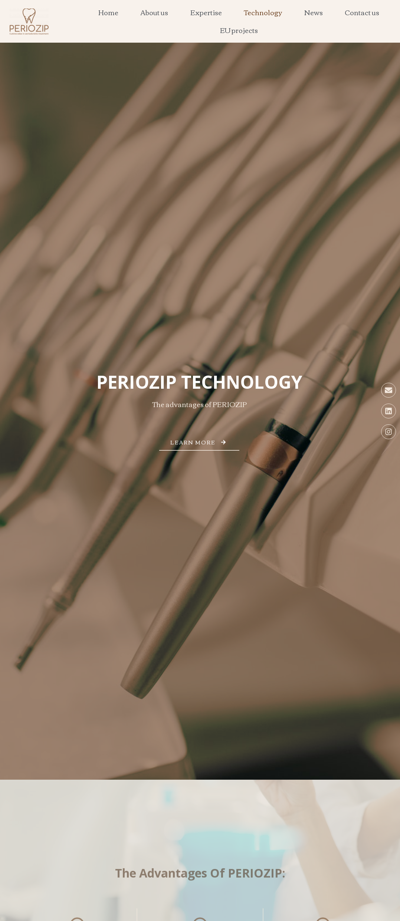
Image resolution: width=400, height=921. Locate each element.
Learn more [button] (199, 447)
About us (154, 12)
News (313, 12)
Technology (263, 12)
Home (108, 12)
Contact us (362, 12)
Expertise (206, 12)
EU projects (239, 30)
